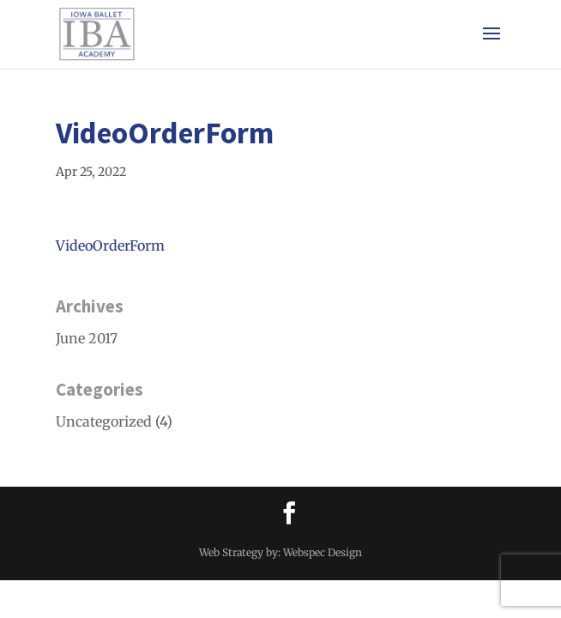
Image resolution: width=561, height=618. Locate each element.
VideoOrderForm (110, 245)
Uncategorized (104, 421)
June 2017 (87, 338)
